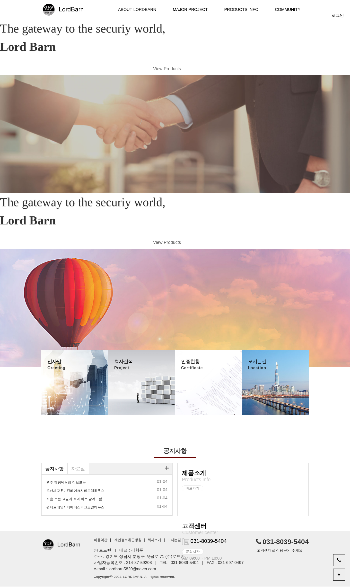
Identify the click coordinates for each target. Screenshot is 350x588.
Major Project (190, 9)
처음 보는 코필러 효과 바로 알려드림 (74, 501)
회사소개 (154, 542)
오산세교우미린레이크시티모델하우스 (75, 493)
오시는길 (174, 542)
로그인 (338, 15)
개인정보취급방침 (127, 542)
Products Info (241, 9)
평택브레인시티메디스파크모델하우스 (75, 509)
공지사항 (55, 470)
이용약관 (100, 542)
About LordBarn (137, 9)
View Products (166, 69)
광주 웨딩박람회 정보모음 (66, 484)
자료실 (79, 470)
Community (287, 9)
